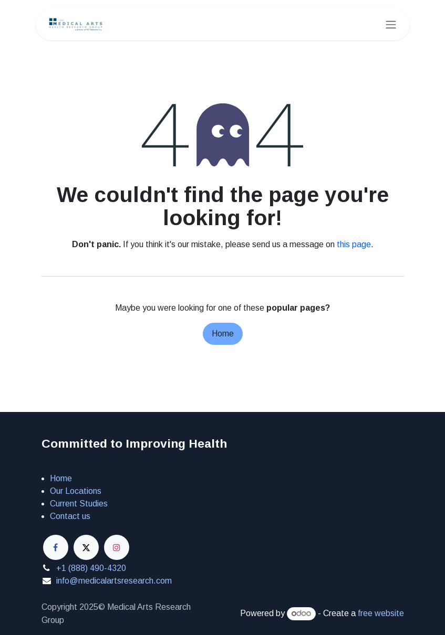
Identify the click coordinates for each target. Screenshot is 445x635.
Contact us (70, 516)
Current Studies (79, 503)
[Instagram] (116, 547)
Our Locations (75, 490)
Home (223, 333)
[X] (86, 547)
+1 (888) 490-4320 (91, 568)
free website (381, 613)
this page (354, 244)
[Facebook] (55, 547)
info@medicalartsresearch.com (114, 580)
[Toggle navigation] (390, 24)
